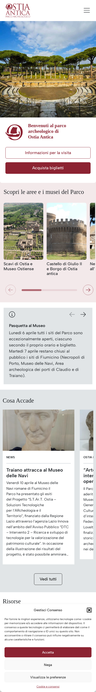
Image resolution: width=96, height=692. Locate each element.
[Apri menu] (86, 10)
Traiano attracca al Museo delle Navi (34, 472)
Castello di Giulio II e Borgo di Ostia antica (64, 269)
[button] (89, 610)
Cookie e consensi (48, 686)
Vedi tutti (48, 579)
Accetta (48, 652)
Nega (48, 665)
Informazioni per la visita (48, 152)
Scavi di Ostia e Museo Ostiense (19, 266)
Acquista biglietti (48, 167)
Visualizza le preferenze (48, 677)
